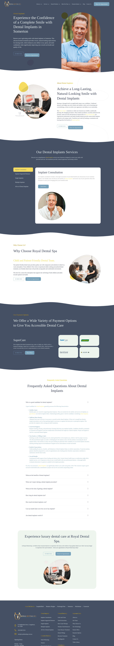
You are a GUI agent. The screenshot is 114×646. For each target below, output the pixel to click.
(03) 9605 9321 (22, 630)
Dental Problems (56, 4)
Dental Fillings (61, 633)
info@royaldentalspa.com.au (25, 634)
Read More (43, 186)
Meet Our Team (66, 4)
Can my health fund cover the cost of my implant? (40, 509)
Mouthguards (61, 639)
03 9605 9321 (18, 279)
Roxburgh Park (61, 606)
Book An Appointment (102, 4)
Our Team (75, 620)
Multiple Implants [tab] (20, 182)
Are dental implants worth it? (34, 515)
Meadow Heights (50, 606)
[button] (57, 402)
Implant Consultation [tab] (20, 169)
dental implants (75, 120)
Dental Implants (45, 613)
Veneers (43, 643)
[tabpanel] (68, 196)
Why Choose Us (77, 623)
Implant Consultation (46, 617)
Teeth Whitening (45, 639)
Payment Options (77, 4)
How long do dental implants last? (36, 495)
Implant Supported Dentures (48, 620)
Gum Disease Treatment (64, 630)
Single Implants (45, 623)
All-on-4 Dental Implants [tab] (21, 186)
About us (39, 4)
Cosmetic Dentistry (46, 636)
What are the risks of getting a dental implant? (39, 488)
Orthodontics (61, 645)
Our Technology (77, 626)
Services (47, 4)
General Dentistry (62, 613)
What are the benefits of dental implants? (38, 475)
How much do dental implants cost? (36, 502)
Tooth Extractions (62, 620)
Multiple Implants (45, 626)
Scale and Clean (62, 617)
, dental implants (42, 465)
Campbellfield (40, 606)
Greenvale (86, 606)
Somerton (70, 606)
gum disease (32, 413)
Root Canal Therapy (63, 623)
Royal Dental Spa (90, 114)
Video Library (76, 642)
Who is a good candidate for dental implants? (39, 402)
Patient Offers (76, 630)
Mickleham (78, 606)
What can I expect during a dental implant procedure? (41, 482)
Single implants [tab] (19, 178)
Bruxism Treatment (62, 636)
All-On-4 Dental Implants (47, 630)
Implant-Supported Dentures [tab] (22, 174)
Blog (84, 4)
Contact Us (88, 4)
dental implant (62, 111)
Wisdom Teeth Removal (64, 626)
